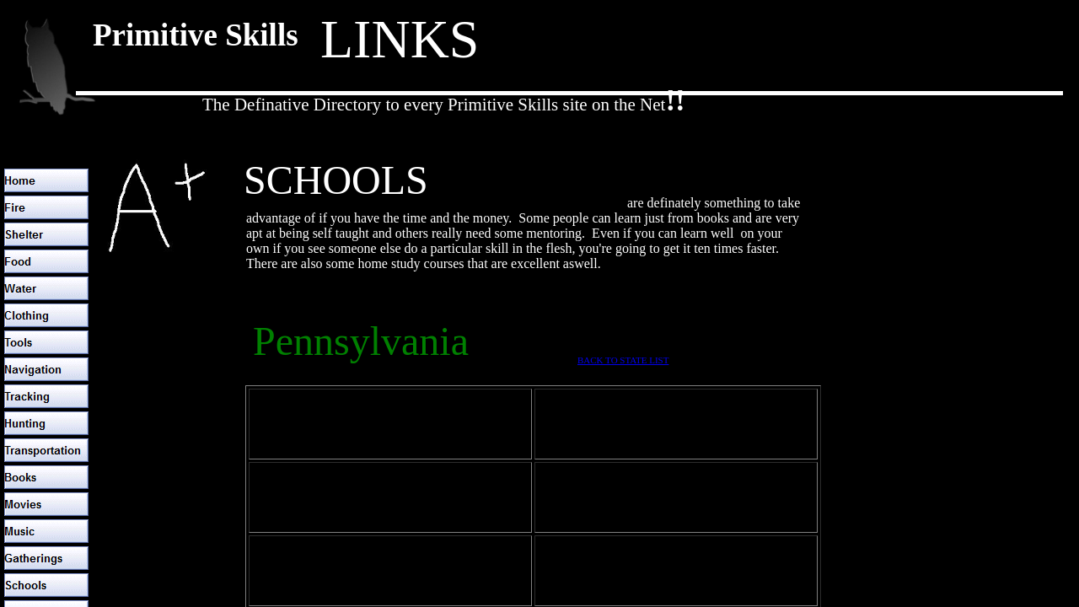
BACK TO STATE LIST (622, 360)
